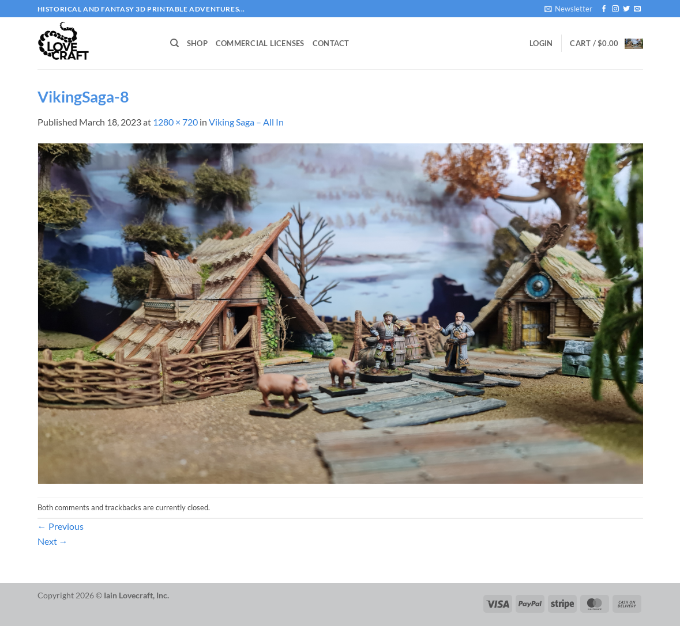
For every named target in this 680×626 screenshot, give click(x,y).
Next (52, 541)
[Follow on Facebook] (603, 9)
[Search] (174, 43)
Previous (60, 526)
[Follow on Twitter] (626, 9)
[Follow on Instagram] (615, 9)
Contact (331, 43)
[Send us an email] (637, 9)
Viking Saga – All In (246, 121)
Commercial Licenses (260, 43)
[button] (568, 8)
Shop (197, 43)
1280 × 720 (175, 121)
